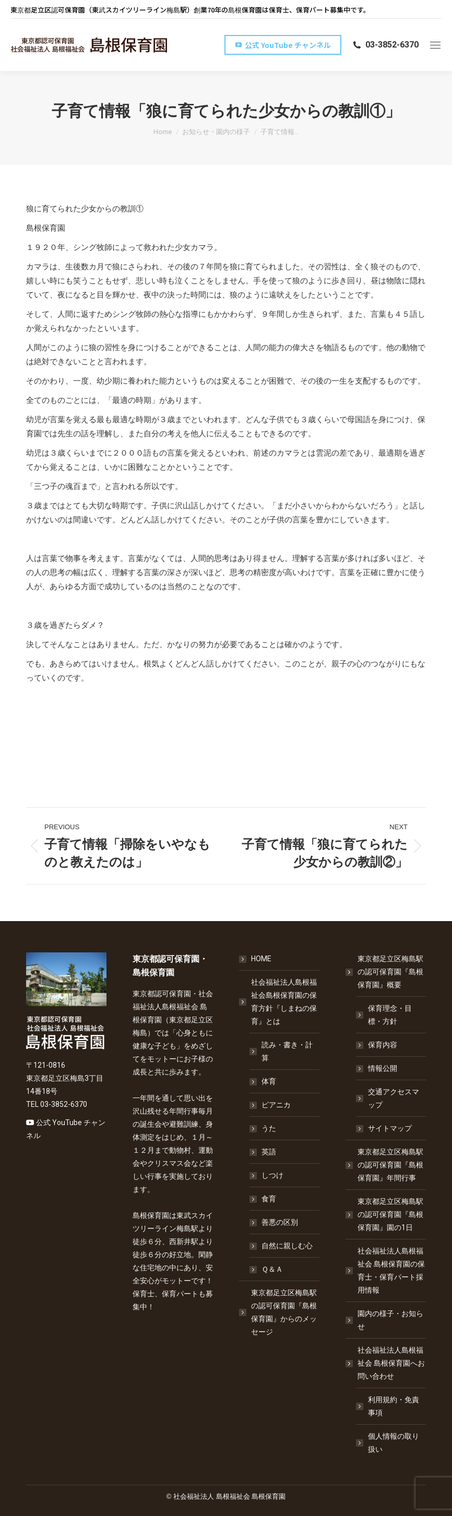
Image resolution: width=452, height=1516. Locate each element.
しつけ (272, 1175)
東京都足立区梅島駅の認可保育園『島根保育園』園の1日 (390, 1214)
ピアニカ (276, 1105)
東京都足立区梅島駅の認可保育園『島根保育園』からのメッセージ (284, 1312)
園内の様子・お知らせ (390, 1320)
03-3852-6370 (385, 45)
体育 (268, 1081)
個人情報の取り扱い (393, 1442)
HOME (261, 958)
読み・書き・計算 (287, 1051)
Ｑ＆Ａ (272, 1269)
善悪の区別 (279, 1222)
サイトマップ (390, 1128)
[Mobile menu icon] (435, 45)
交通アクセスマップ (393, 1098)
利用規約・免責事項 (393, 1406)
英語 (268, 1152)
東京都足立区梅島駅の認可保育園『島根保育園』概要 (385, 971)
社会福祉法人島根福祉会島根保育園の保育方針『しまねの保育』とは (279, 1001)
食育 (268, 1199)
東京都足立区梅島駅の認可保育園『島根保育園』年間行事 (390, 1165)
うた (268, 1128)
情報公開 (382, 1068)
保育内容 (382, 1045)
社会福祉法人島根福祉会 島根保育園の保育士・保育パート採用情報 (391, 1270)
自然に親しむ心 (287, 1246)
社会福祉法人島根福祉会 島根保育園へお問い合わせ (386, 1363)
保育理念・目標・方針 (390, 1014)
